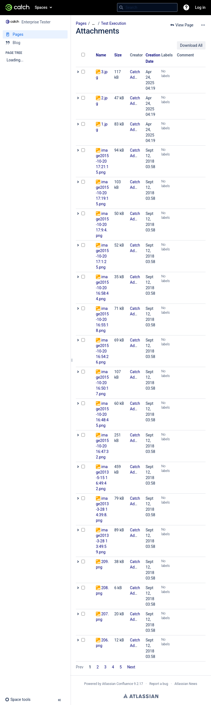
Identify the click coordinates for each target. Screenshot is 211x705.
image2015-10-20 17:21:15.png (102, 161)
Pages (81, 23)
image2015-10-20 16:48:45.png (102, 414)
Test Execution (113, 23)
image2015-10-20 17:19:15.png (102, 193)
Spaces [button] (41, 7)
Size (118, 55)
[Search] (121, 7)
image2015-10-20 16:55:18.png (102, 319)
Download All (191, 45)
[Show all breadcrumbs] (93, 23)
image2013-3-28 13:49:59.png (102, 541)
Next (131, 667)
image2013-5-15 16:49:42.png (102, 477)
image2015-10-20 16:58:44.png (102, 288)
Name (101, 55)
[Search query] (147, 7)
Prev (80, 667)
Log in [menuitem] (200, 7)
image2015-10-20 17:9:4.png (102, 224)
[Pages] (35, 34)
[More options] (203, 25)
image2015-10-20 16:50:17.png (102, 383)
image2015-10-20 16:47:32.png (102, 446)
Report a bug (158, 684)
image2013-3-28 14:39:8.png (102, 509)
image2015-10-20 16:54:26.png (102, 351)
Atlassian (140, 695)
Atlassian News (185, 684)
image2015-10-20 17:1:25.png (102, 256)
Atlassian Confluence (117, 684)
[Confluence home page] (17, 7)
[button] (186, 7)
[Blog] (35, 43)
